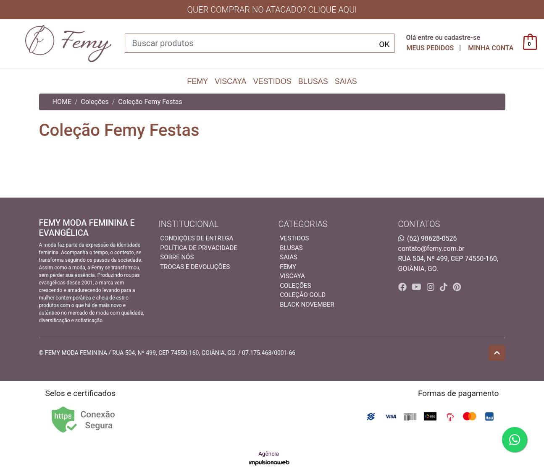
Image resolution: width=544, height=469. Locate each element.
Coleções (95, 102)
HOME (62, 102)
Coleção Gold (303, 295)
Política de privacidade (198, 248)
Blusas (313, 81)
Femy (197, 81)
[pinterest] (457, 287)
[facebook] (403, 287)
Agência (269, 458)
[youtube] (417, 287)
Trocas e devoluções (195, 267)
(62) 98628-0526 (432, 238)
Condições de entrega (196, 238)
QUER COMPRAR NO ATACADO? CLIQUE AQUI (272, 10)
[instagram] (431, 287)
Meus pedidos (430, 48)
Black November (307, 304)
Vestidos (272, 81)
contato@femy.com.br (431, 249)
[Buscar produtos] (259, 43)
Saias (346, 81)
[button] (490, 48)
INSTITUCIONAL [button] (189, 224)
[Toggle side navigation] (10, 43)
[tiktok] (444, 287)
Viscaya (230, 81)
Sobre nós (177, 257)
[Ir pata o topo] (497, 353)
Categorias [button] (303, 224)
